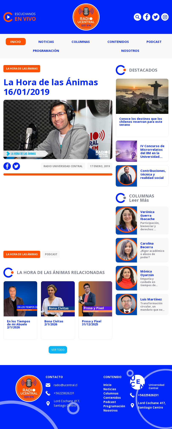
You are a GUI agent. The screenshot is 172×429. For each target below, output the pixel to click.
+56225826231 (64, 393)
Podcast (154, 41)
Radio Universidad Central (63, 166)
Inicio (15, 41)
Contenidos (118, 41)
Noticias (46, 41)
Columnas (81, 41)
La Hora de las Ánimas (22, 68)
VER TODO (58, 350)
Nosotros (130, 50)
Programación (46, 50)
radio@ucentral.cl (65, 385)
